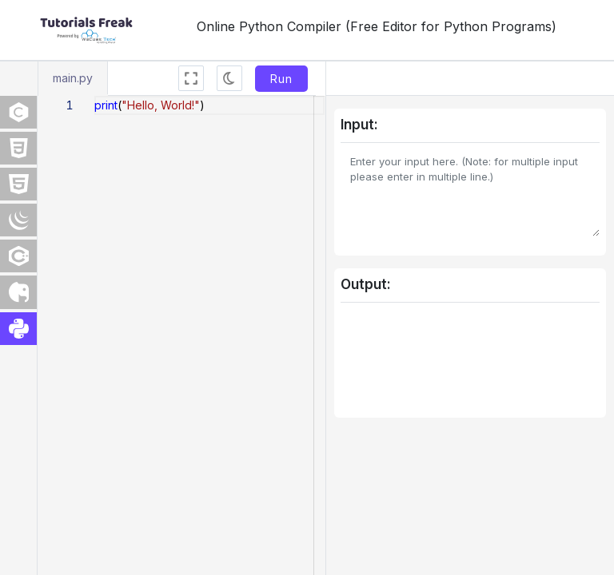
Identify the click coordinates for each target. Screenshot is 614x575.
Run (281, 78)
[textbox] (94, 96)
